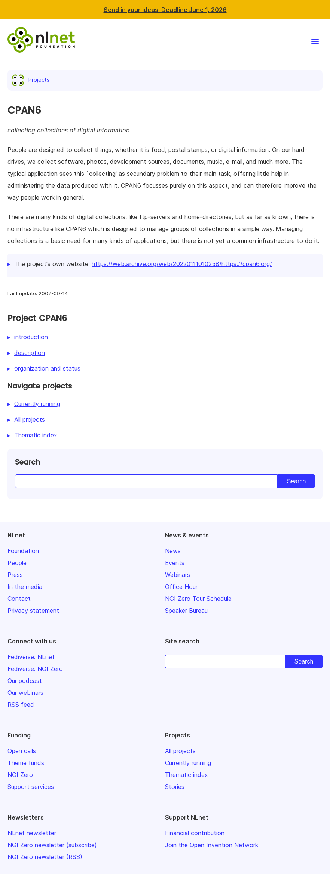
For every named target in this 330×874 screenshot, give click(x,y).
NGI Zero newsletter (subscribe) (52, 845)
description (29, 352)
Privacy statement (33, 610)
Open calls (21, 751)
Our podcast (24, 680)
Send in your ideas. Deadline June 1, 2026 (165, 9)
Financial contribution (194, 833)
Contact (19, 598)
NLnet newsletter (31, 833)
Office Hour (181, 586)
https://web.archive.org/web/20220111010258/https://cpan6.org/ (182, 264)
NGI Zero (20, 774)
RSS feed (20, 704)
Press (15, 574)
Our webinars (25, 692)
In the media (24, 586)
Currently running (37, 404)
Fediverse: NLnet (31, 657)
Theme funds (25, 763)
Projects (32, 80)
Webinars (177, 574)
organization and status (47, 368)
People (17, 562)
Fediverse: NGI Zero (35, 668)
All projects (29, 419)
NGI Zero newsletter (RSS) (44, 857)
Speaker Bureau (186, 610)
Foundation (23, 551)
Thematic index (35, 435)
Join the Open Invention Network (211, 845)
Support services (30, 786)
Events (174, 562)
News (173, 551)
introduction (31, 337)
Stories (174, 786)
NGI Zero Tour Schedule (198, 598)
